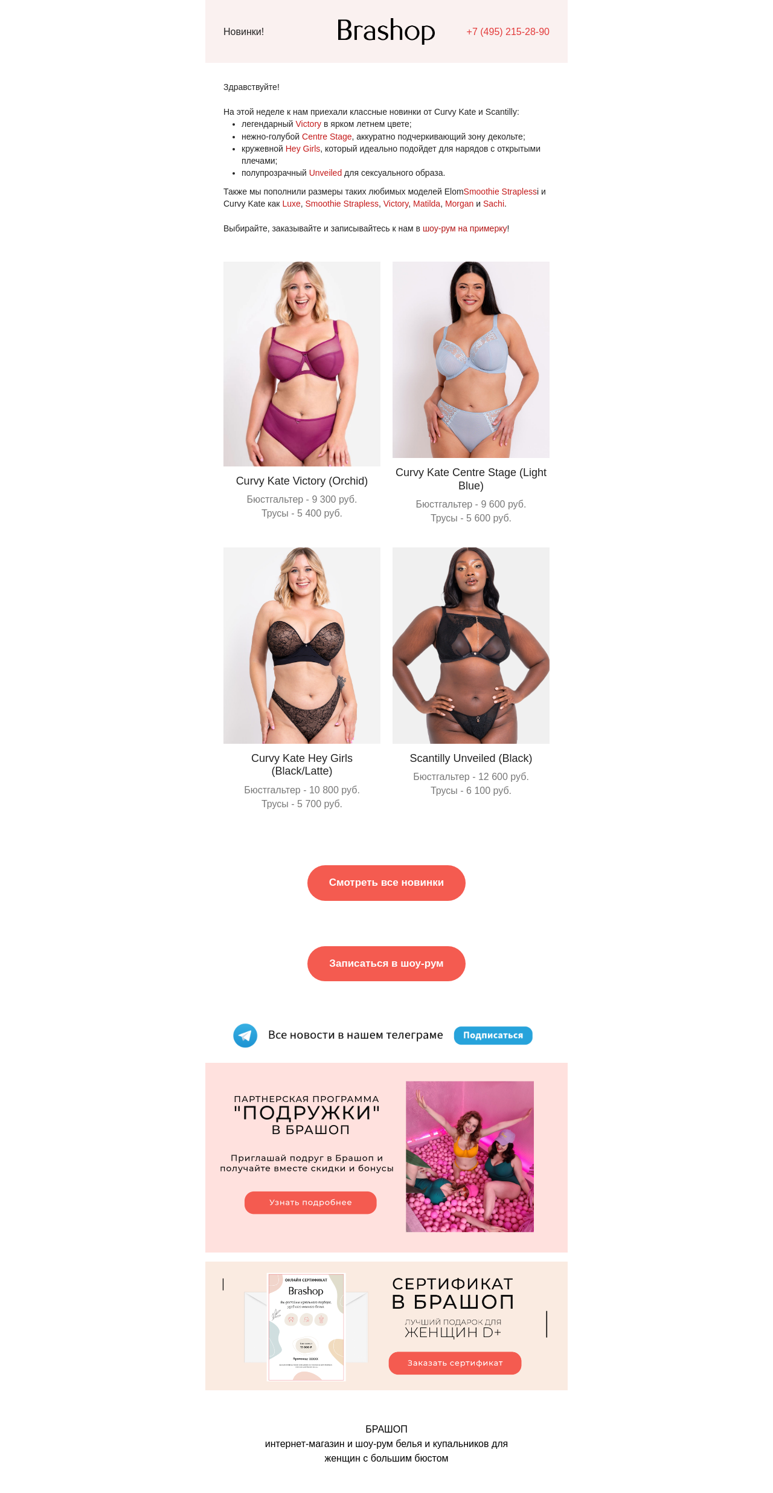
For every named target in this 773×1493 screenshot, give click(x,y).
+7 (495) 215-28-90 (508, 32)
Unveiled (325, 173)
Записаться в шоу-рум (386, 963)
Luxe (291, 203)
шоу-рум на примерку (465, 228)
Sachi (493, 203)
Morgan (459, 203)
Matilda (426, 203)
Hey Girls (303, 148)
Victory (309, 124)
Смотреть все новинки (386, 882)
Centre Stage (327, 136)
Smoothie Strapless (500, 191)
